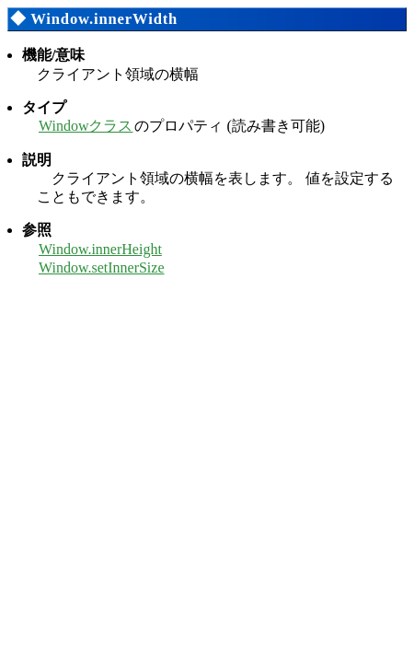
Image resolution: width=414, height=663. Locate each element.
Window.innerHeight (100, 249)
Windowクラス (85, 126)
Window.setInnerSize (102, 267)
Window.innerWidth (104, 19)
